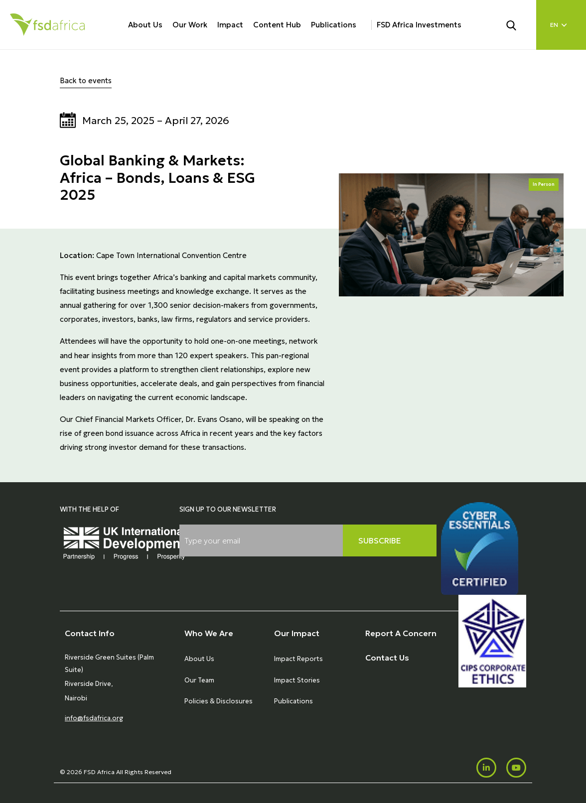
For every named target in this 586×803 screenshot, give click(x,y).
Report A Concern (401, 633)
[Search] (517, 24)
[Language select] (561, 24)
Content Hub (277, 24)
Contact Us (387, 658)
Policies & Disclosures (218, 701)
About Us (145, 24)
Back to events (86, 80)
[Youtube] (516, 768)
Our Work (189, 24)
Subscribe (379, 540)
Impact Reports (298, 659)
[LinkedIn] (486, 768)
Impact (230, 24)
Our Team (199, 680)
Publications (333, 24)
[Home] (47, 24)
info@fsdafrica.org (94, 718)
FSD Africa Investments (419, 24)
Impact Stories (297, 680)
